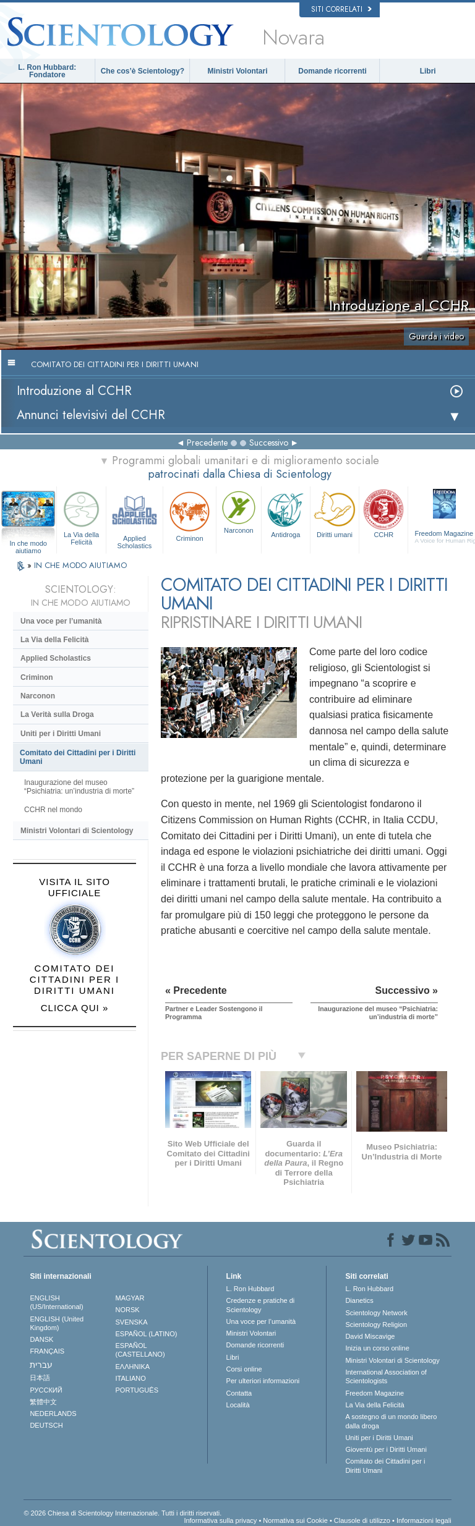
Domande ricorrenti (332, 71)
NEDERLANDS (53, 1413)
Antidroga (286, 513)
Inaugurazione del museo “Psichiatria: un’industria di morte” (79, 786)
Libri (428, 71)
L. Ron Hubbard (250, 1288)
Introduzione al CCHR (74, 391)
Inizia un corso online (377, 1348)
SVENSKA (132, 1322)
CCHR (383, 513)
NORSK (128, 1309)
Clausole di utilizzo (362, 1520)
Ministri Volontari (237, 71)
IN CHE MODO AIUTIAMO (80, 565)
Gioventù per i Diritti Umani (385, 1449)
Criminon (189, 515)
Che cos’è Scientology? (142, 71)
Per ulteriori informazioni (263, 1380)
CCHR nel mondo (53, 809)
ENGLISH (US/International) (56, 1302)
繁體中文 (43, 1401)
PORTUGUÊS (137, 1390)
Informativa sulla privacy (220, 1520)
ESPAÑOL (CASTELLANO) (140, 1350)
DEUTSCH (46, 1425)
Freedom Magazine (374, 1393)
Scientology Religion (376, 1324)
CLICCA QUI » (75, 1007)
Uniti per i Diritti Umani (60, 733)
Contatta (239, 1393)
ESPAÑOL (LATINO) (147, 1333)
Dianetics (359, 1300)
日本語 (40, 1377)
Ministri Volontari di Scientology (76, 830)
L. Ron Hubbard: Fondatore (47, 71)
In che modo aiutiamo (28, 544)
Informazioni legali (423, 1520)
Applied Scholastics (134, 518)
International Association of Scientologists (385, 1376)
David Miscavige (370, 1336)
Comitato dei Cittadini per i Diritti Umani (77, 757)
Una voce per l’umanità (60, 621)
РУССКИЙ (46, 1390)
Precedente (207, 442)
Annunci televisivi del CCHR (91, 415)
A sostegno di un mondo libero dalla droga (391, 1421)
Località (238, 1405)
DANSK (41, 1339)
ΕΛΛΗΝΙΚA (133, 1366)
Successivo (268, 442)
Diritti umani (335, 513)
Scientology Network (376, 1312)
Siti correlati (341, 9)
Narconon (239, 511)
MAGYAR (130, 1298)
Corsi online (244, 1369)
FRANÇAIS (47, 1351)
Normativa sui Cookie (295, 1520)
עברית (41, 1365)
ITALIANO (131, 1378)
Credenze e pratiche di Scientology (260, 1305)
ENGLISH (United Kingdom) (56, 1323)
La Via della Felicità (81, 516)
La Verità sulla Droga (57, 714)
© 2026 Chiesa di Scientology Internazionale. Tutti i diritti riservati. (122, 1513)
